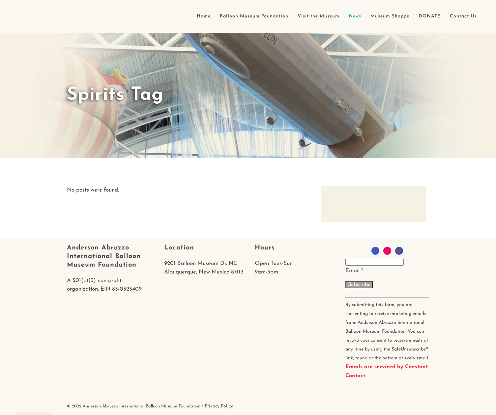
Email (354, 270)
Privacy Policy (219, 406)
